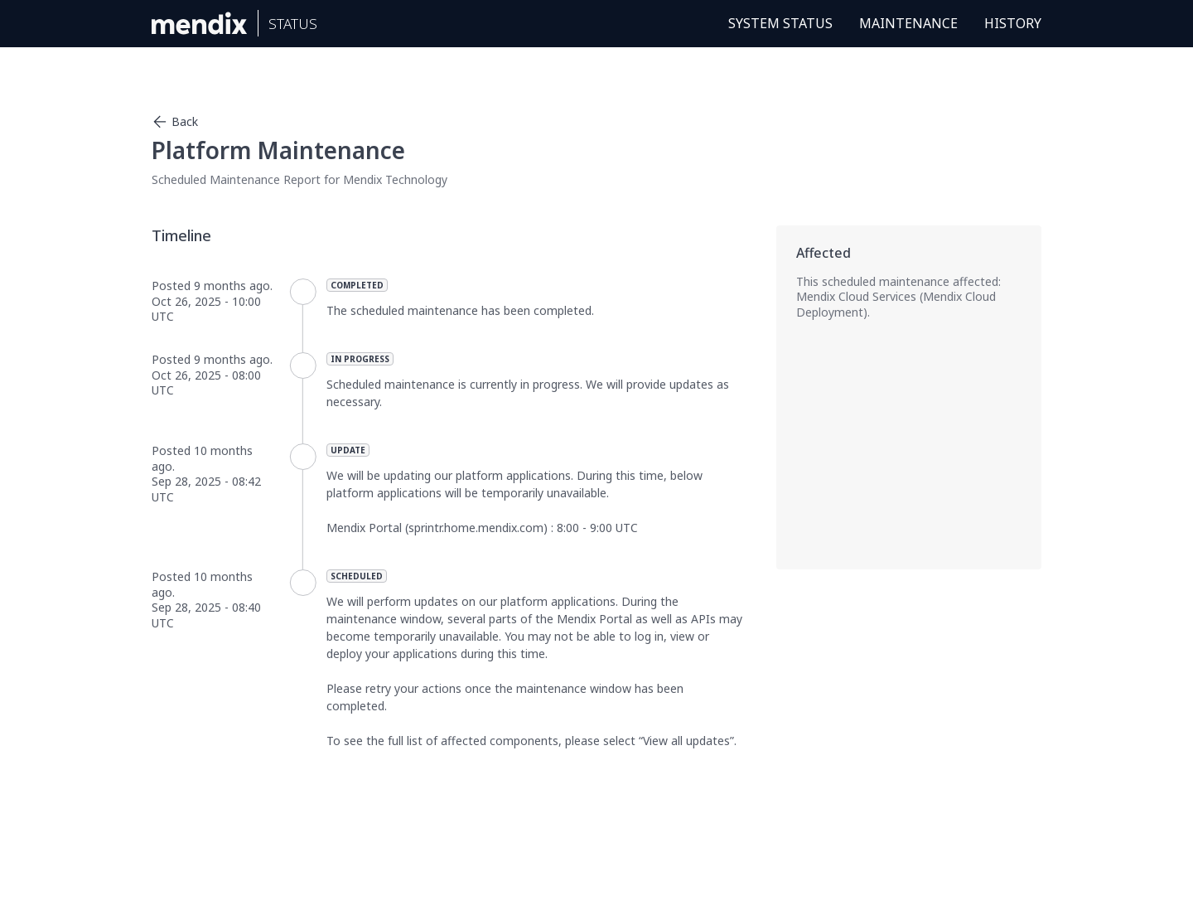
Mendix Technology (395, 179)
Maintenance (908, 23)
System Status (780, 23)
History (1012, 23)
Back (175, 122)
